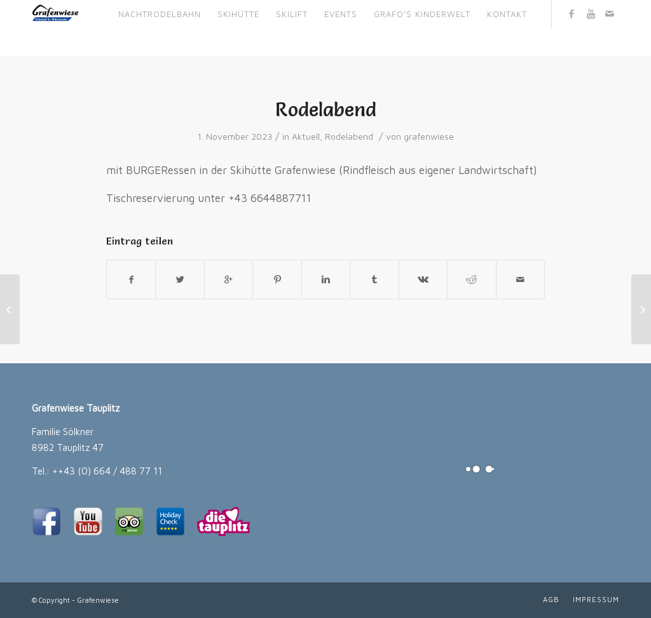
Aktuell (306, 136)
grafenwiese (429, 136)
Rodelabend (325, 109)
